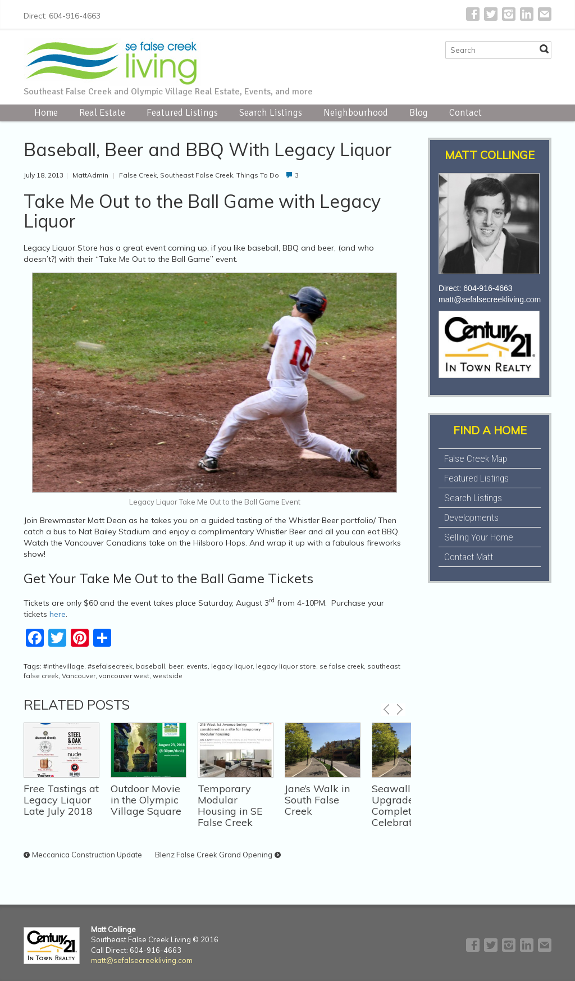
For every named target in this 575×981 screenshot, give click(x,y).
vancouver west (124, 675)
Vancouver (78, 675)
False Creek (138, 175)
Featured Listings (182, 113)
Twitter (491, 14)
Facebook (473, 14)
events (197, 666)
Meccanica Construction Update (87, 854)
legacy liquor (232, 666)
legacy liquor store (286, 666)
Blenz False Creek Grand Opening (213, 854)
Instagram (508, 14)
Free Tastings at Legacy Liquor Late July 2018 (61, 800)
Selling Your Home (478, 537)
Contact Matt (468, 556)
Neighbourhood (355, 113)
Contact (465, 113)
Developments (471, 517)
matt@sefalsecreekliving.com (490, 299)
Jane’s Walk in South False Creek (317, 800)
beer (175, 666)
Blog (418, 113)
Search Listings (270, 113)
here (57, 614)
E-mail (544, 14)
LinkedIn (526, 14)
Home (46, 113)
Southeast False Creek (196, 175)
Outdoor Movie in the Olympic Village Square (146, 800)
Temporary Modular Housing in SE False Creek (230, 805)
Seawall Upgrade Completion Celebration (399, 805)
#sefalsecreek (110, 666)
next (399, 709)
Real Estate (102, 113)
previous (387, 709)
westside (167, 675)
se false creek (342, 666)
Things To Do (257, 175)
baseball (150, 666)
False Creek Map (475, 458)
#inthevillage (63, 666)
